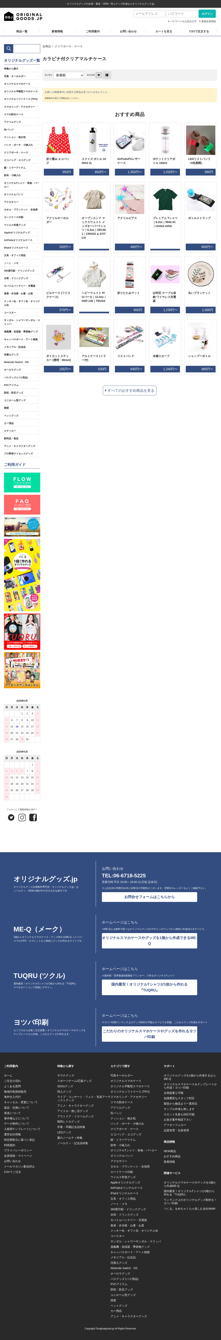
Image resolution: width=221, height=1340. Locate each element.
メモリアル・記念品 (15, 347)
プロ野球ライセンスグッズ (18, 453)
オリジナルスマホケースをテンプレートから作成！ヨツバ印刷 (190, 1086)
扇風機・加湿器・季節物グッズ (21, 331)
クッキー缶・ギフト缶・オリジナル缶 (22, 303)
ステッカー (10, 430)
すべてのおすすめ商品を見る (130, 391)
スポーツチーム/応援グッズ (74, 1080)
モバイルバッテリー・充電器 (19, 286)
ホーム (8, 1075)
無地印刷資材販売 (15, 1091)
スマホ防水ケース (13, 114)
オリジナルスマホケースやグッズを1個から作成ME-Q (190, 1184)
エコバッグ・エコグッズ (17, 160)
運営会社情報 (12, 1134)
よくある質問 (12, 1086)
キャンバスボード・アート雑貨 (21, 339)
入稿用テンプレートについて (22, 1129)
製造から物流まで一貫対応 (180, 1103)
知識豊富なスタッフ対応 (179, 1098)
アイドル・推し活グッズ (72, 1111)
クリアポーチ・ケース (69, 46)
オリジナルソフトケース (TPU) (20, 99)
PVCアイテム (11, 385)
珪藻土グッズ (11, 354)
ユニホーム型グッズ (15, 400)
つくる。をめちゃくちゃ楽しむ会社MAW (189, 1208)
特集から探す (11, 68)
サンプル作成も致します (179, 1109)
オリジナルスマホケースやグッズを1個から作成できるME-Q (149, 941)
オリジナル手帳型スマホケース (21, 91)
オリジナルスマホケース (17, 83)
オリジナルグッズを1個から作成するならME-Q (190, 1077)
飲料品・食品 (11, 438)
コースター (10, 312)
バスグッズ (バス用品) (16, 377)
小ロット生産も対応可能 (179, 1114)
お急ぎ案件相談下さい (178, 1119)
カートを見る (163, 31)
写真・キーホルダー (15, 76)
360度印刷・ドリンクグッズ (19, 270)
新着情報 (57, 31)
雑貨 (6, 408)
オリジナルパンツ (13, 194)
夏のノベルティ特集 (69, 1137)
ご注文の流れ (12, 1080)
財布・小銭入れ (12, 175)
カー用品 (9, 423)
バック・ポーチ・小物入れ (18, 145)
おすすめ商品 (172, 1156)
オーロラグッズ (12, 369)
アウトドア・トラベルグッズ (75, 1116)
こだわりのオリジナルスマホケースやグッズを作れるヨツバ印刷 (149, 1034)
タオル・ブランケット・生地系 (21, 209)
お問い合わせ (128, 31)
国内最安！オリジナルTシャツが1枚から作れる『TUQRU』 (149, 987)
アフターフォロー (175, 1125)
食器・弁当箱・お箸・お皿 (18, 293)
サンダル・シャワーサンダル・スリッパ (22, 322)
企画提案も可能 (173, 1092)
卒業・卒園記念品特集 (71, 1127)
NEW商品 (170, 1151)
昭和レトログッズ (68, 1121)
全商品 (46, 46)
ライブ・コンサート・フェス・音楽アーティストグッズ (83, 1098)
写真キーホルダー (121, 1075)
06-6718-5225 (129, 876)
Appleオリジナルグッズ (17, 232)
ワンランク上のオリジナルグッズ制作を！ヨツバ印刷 (190, 1201)
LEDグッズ (64, 1132)
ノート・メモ (11, 263)
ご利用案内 (93, 31)
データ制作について (16, 1123)
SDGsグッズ (65, 1086)
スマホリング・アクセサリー (19, 106)
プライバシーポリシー (18, 1150)
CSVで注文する (199, 31)
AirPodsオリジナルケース (18, 240)
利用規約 (9, 1145)
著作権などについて (16, 1118)
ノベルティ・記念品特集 (72, 1143)
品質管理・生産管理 (176, 1130)
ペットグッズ (11, 415)
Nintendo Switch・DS (16, 362)
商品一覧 (21, 31)
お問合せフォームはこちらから (149, 897)
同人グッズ (64, 1091)
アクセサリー (11, 202)
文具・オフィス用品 (15, 255)
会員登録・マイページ (18, 1155)
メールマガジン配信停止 (19, 1166)
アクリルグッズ (12, 122)
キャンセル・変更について (21, 1102)
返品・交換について (16, 1107)
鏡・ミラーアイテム (15, 167)
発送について (12, 1113)
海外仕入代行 (12, 1096)
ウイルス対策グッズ (15, 225)
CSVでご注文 (12, 1171)
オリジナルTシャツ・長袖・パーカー (21, 185)
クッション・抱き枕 (15, 137)
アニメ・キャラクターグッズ (19, 446)
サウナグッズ (65, 1075)
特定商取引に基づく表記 (19, 1139)
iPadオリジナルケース (16, 247)
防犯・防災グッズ (13, 392)
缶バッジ (9, 129)
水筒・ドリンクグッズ (16, 278)
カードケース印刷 (13, 217)
